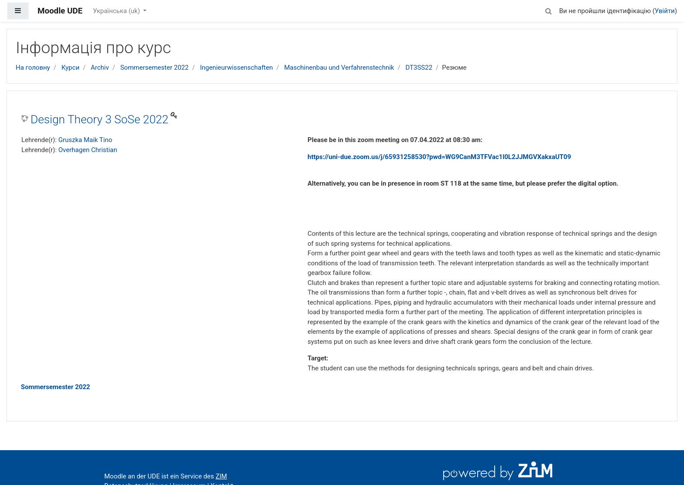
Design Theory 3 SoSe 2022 (99, 119)
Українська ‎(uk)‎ (117, 11)
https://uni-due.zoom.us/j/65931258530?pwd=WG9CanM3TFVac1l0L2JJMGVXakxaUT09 (439, 157)
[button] (548, 10)
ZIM (221, 476)
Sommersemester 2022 (154, 67)
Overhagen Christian (87, 150)
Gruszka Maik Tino (85, 140)
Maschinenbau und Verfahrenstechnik (339, 67)
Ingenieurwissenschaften (236, 67)
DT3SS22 (418, 67)
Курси (70, 67)
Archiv (100, 67)
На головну (33, 67)
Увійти (665, 11)
